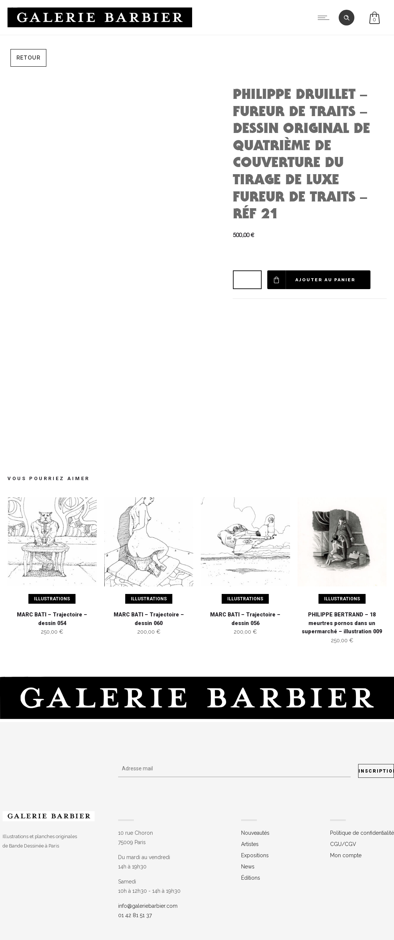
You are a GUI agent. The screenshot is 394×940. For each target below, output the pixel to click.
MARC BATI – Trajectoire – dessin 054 (52, 619)
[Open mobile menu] (325, 17)
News (248, 867)
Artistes (250, 844)
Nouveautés (255, 833)
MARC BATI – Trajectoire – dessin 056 (245, 619)
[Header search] (346, 18)
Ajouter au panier (325, 279)
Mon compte (345, 855)
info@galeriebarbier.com (148, 906)
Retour (28, 58)
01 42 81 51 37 (135, 915)
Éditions (250, 878)
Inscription (376, 771)
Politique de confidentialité (362, 833)
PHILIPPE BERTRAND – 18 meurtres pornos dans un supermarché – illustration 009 (342, 623)
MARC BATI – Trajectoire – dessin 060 (149, 619)
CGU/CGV (343, 844)
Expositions (255, 855)
